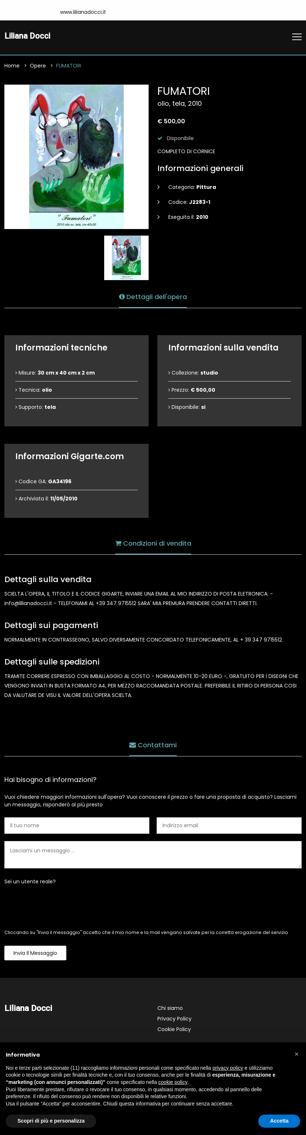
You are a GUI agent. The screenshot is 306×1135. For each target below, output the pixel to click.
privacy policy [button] (227, 1068)
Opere (38, 66)
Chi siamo (170, 1008)
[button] (296, 1054)
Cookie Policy (174, 1030)
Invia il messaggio (35, 953)
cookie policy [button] (173, 1082)
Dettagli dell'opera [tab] (153, 296)
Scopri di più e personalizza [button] (51, 1121)
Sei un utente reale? (30, 882)
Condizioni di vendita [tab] (153, 542)
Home (12, 66)
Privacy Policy (174, 1019)
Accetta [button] (279, 1121)
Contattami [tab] (153, 744)
